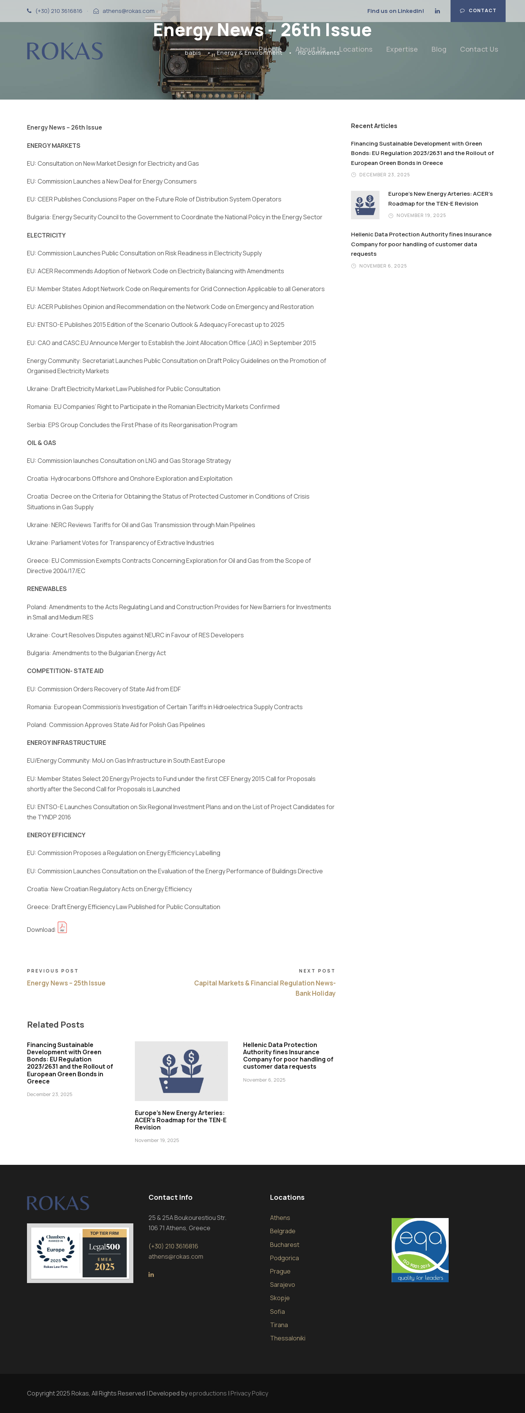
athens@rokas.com (129, 11)
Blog (439, 49)
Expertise (402, 49)
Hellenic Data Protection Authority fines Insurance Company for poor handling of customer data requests (288, 1056)
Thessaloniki (287, 1338)
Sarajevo (282, 1284)
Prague (280, 1271)
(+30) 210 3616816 (58, 11)
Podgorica (284, 1258)
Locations (356, 49)
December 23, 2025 (50, 1094)
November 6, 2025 (264, 1079)
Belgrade (283, 1231)
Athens (280, 1217)
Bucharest (284, 1244)
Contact (478, 10)
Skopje (280, 1298)
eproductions (208, 1393)
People (270, 49)
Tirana (279, 1325)
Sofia (277, 1311)
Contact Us (479, 49)
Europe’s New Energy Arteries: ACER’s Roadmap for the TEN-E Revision (180, 1120)
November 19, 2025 (157, 1140)
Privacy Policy (249, 1393)
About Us (311, 49)
